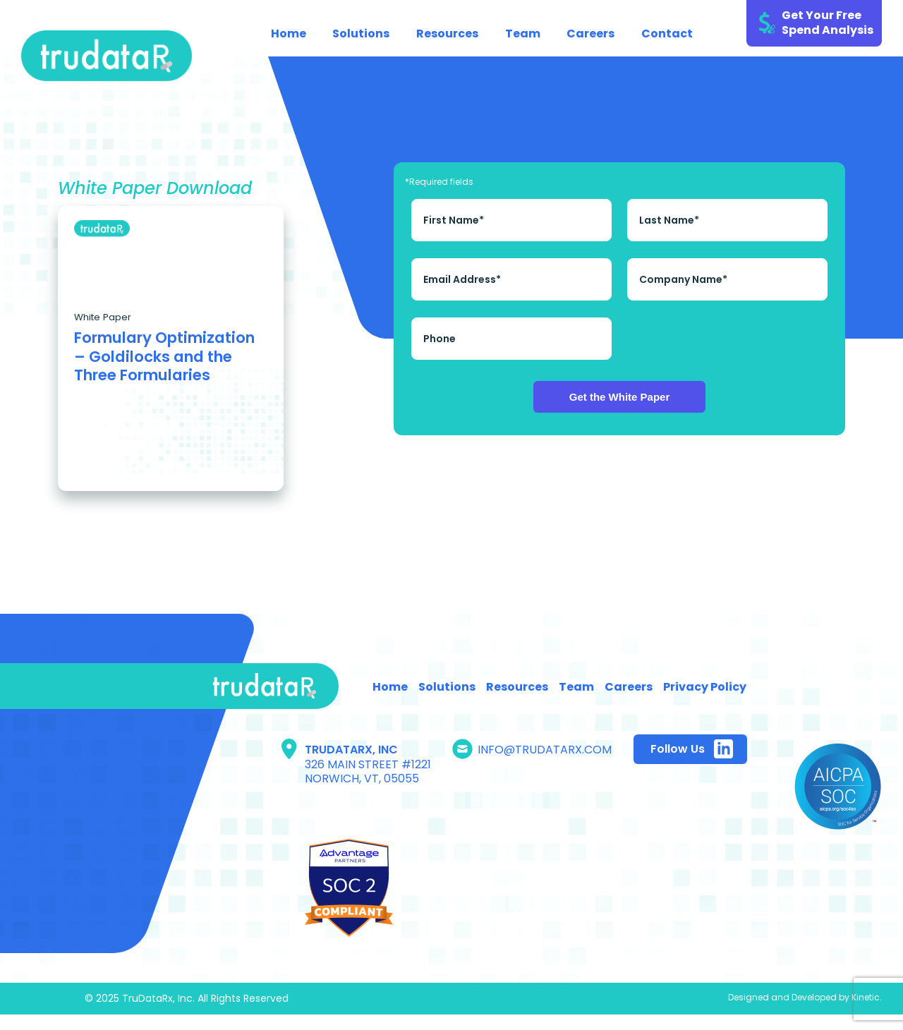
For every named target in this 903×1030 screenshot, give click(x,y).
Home (288, 33)
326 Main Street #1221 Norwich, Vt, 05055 (368, 771)
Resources (447, 33)
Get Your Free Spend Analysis (827, 22)
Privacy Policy (704, 687)
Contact (667, 33)
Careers (590, 33)
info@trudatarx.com (545, 749)
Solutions (360, 33)
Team (522, 33)
